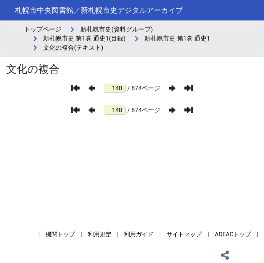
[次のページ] (172, 88)
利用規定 (99, 234)
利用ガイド (138, 234)
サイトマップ (184, 234)
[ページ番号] (115, 88)
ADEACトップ (233, 234)
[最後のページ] (188, 88)
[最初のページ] (75, 88)
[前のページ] (91, 88)
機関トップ (60, 234)
